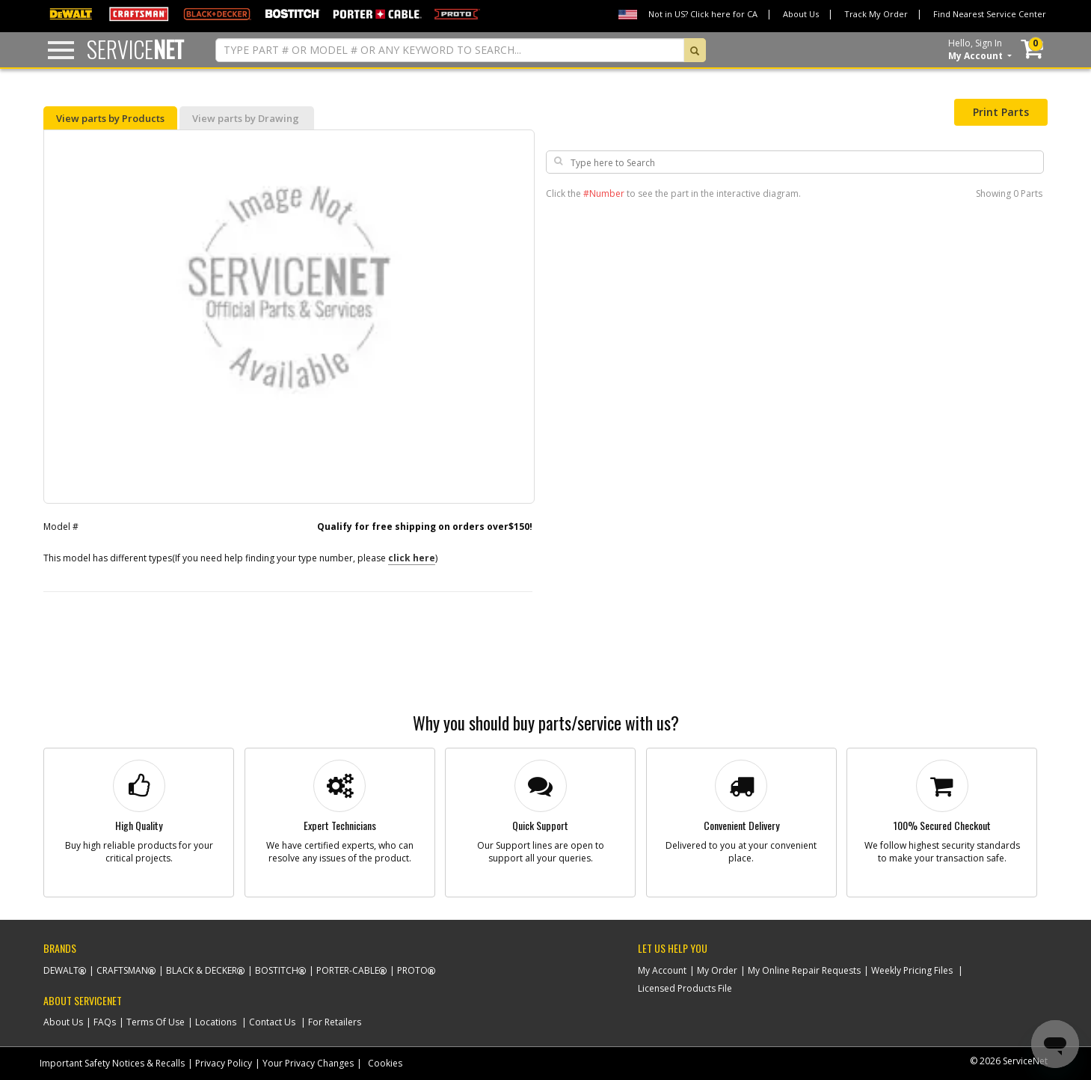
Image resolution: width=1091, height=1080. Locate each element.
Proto (412, 970)
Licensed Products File (685, 988)
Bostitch (276, 970)
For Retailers (334, 1022)
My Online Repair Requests (804, 970)
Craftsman (122, 970)
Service (135, 49)
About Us (801, 13)
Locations (215, 1022)
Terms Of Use (155, 1022)
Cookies (385, 1063)
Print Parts (1001, 112)
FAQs (104, 1022)
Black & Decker (201, 970)
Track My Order (876, 13)
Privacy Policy (223, 1063)
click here (411, 558)
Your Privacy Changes (308, 1063)
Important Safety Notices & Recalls (112, 1063)
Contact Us (272, 1022)
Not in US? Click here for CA (702, 13)
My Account (662, 970)
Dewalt (61, 970)
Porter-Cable (347, 970)
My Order (717, 970)
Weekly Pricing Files (912, 970)
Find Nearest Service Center (989, 13)
